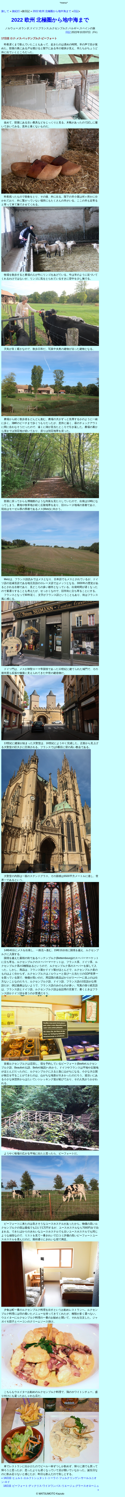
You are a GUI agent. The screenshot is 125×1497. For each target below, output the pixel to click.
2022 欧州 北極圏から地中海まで (52, 11)
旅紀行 (16, 11)
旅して (5, 11)
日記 (76, 11)
